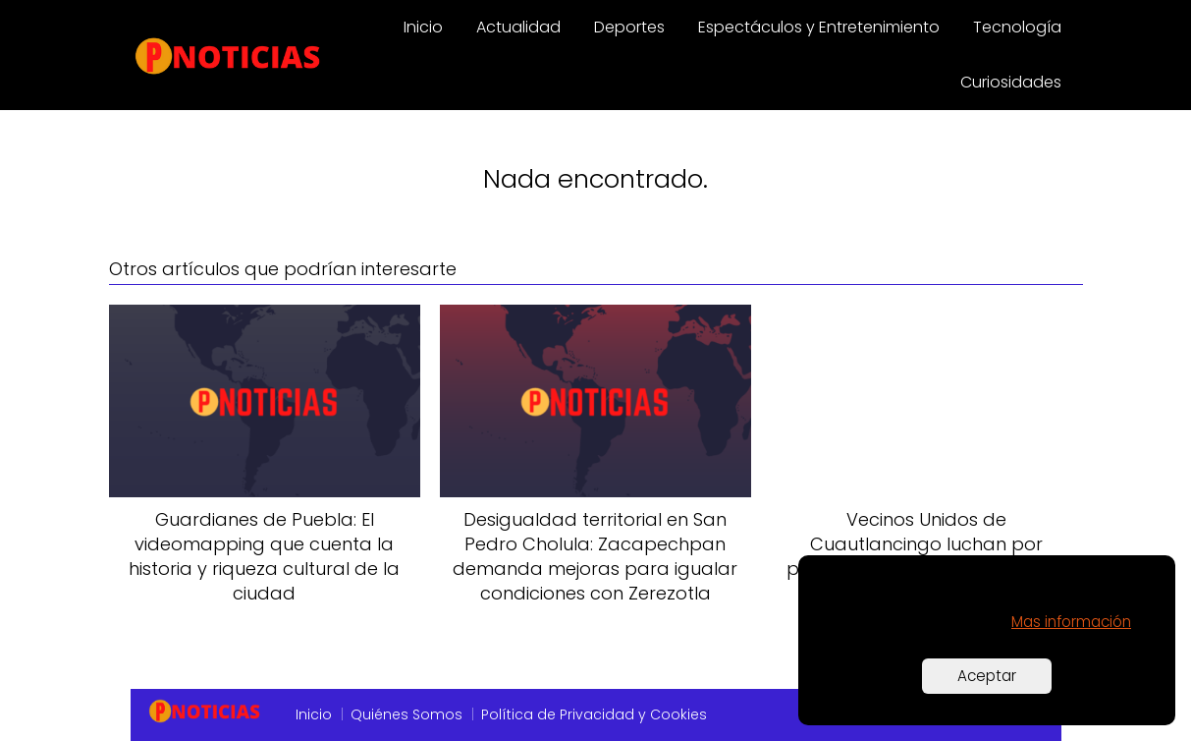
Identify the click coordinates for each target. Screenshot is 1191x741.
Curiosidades (1010, 82)
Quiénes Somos (406, 714)
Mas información (1071, 621)
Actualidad (518, 27)
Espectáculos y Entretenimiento (819, 27)
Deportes (629, 27)
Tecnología (1017, 27)
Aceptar (986, 675)
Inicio (423, 27)
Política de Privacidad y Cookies (594, 714)
